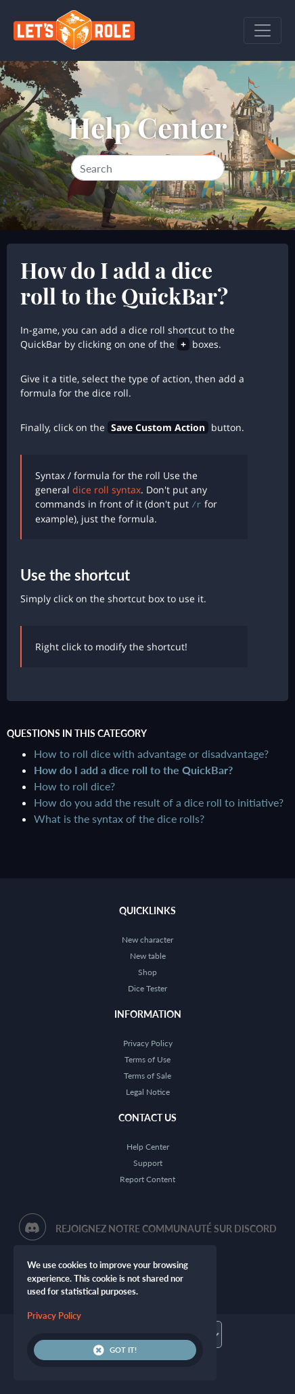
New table (148, 956)
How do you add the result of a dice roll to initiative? (158, 802)
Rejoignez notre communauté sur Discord (166, 1228)
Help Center (147, 127)
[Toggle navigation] (262, 30)
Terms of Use (147, 1059)
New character (147, 940)
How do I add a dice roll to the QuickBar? (133, 769)
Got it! (115, 1350)
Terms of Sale (147, 1076)
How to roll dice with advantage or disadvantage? (151, 753)
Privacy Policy (148, 1043)
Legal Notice (148, 1092)
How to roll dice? (74, 786)
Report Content (147, 1179)
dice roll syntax (106, 489)
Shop (147, 972)
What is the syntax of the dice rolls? (119, 818)
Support (147, 1163)
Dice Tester (147, 988)
